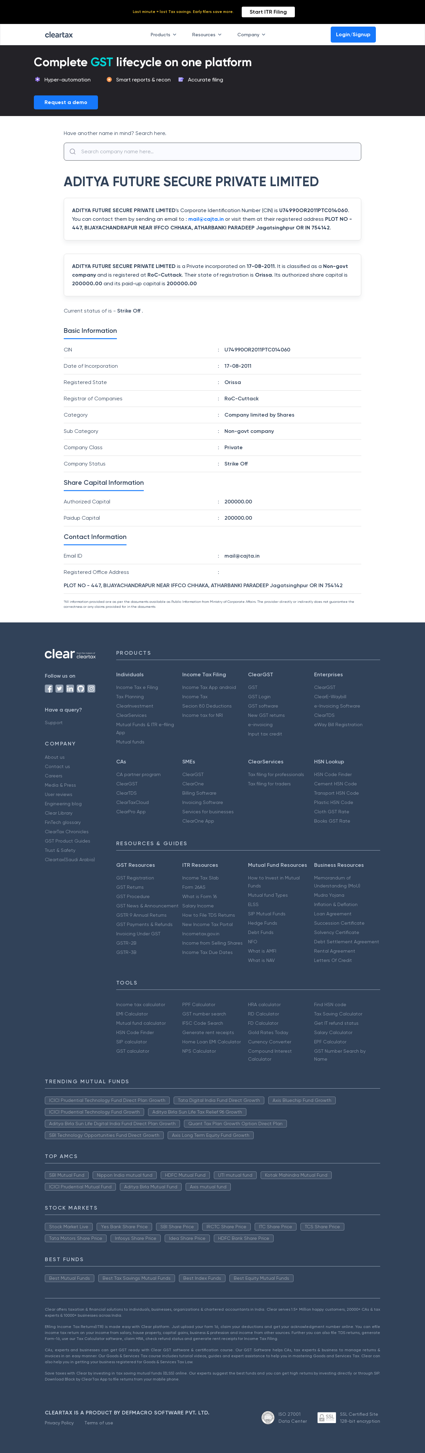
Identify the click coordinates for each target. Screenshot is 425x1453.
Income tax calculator (140, 1004)
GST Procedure (133, 896)
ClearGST (324, 687)
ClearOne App (198, 821)
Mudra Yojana (329, 895)
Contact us (57, 766)
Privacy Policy (59, 1422)
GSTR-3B (126, 952)
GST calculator (132, 1051)
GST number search (204, 1013)
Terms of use (98, 1422)
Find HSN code (330, 1004)
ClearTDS (324, 715)
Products (165, 34)
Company (252, 34)
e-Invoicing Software (337, 706)
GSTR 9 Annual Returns (141, 915)
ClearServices (131, 715)
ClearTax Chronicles (67, 831)
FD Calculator (263, 1023)
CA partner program (138, 774)
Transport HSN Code (336, 793)
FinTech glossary (63, 822)
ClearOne (193, 783)
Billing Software (199, 793)
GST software (263, 706)
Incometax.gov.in (200, 933)
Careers (53, 775)
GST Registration (135, 877)
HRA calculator (264, 1004)
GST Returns (130, 887)
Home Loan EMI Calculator (211, 1041)
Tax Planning (130, 696)
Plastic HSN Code (333, 802)
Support (54, 722)
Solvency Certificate (336, 932)
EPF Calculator (330, 1041)
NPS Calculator (199, 1051)
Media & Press (60, 785)
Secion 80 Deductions (207, 706)
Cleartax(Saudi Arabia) (70, 859)
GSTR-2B (126, 943)
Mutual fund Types (268, 895)
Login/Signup (353, 34)
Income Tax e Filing (137, 687)
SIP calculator (131, 1041)
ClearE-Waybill (330, 696)
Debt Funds (261, 932)
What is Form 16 (199, 896)
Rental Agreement (334, 951)
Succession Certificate (339, 923)
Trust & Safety (60, 850)
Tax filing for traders (269, 783)
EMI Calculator (132, 1013)
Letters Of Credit (333, 960)
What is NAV (261, 960)
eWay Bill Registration (338, 724)
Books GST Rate (332, 821)
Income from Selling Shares (212, 943)
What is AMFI (262, 951)
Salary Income (198, 905)
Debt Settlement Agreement (346, 941)
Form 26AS (194, 887)
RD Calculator (263, 1013)
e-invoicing (260, 724)
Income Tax (195, 696)
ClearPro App (131, 811)
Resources (208, 34)
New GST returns (266, 715)
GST (252, 687)
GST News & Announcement (147, 905)
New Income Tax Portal (207, 924)
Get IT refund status (336, 1023)
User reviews (58, 794)
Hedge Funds (262, 923)
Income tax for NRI (202, 715)
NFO (252, 941)
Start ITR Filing (268, 12)
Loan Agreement (333, 913)
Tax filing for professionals (276, 774)
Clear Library (58, 813)
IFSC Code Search (202, 1023)
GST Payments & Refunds (144, 924)
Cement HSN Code (335, 783)
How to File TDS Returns (208, 915)
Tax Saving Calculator (338, 1013)
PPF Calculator (198, 1004)
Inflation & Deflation (336, 904)
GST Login (259, 696)
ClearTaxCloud (132, 802)
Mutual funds (130, 741)
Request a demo (65, 102)
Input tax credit (265, 733)
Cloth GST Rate (331, 811)
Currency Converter (269, 1041)
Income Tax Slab (200, 877)
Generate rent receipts (208, 1032)
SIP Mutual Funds (267, 913)
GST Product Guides (67, 841)
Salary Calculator (333, 1032)
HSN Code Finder (333, 774)
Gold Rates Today (268, 1032)
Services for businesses (208, 811)
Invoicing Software (202, 802)
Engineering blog (63, 803)
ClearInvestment (134, 706)
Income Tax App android (209, 687)
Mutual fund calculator (141, 1023)
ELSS (253, 904)
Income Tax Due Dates (207, 952)
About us (55, 757)
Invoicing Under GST (138, 933)
